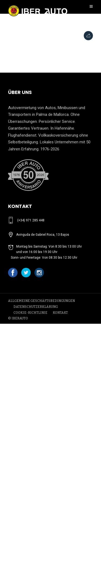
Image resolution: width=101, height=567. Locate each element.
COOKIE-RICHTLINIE (30, 313)
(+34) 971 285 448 (30, 220)
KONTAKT (60, 313)
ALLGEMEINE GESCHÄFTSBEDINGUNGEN (41, 301)
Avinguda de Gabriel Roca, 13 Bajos (42, 235)
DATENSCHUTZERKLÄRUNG (35, 307)
